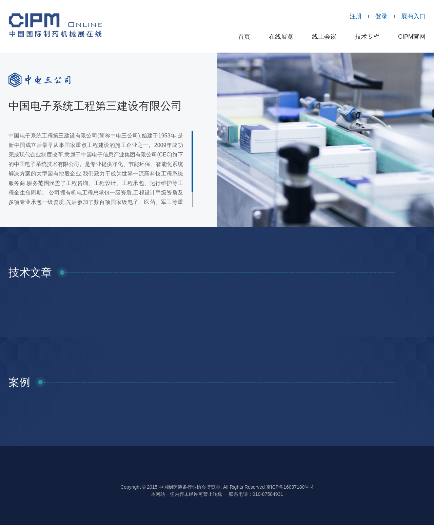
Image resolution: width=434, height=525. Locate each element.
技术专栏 (367, 36)
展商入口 (413, 16)
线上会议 (324, 36)
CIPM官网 (412, 36)
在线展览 (281, 36)
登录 (381, 16)
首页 (244, 36)
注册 (356, 16)
